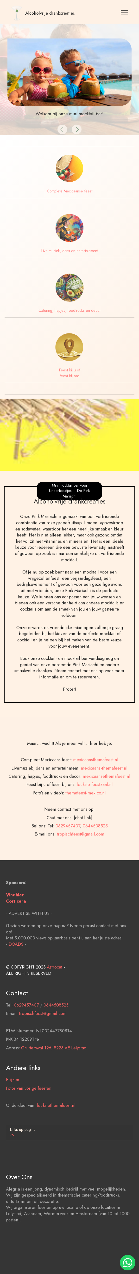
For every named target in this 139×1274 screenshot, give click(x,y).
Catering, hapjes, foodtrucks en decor (69, 310)
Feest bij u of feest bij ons (69, 373)
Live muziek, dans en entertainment (69, 251)
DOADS (16, 977)
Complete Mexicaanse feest (69, 191)
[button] (62, 129)
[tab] (69, 1132)
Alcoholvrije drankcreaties (50, 13)
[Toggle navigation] (124, 12)
